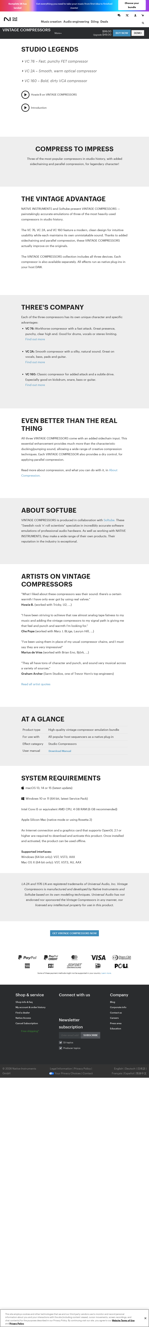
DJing (96, 20)
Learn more (106, 972)
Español (129, 1071)
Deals (105, 20)
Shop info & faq (24, 1000)
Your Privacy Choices (65, 1071)
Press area (115, 1021)
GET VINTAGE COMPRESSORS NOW (74, 931)
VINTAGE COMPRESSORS (26, 28)
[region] (74, 1318)
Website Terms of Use (123, 1320)
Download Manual (60, 749)
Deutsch (130, 1067)
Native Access (23, 1016)
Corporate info (118, 1005)
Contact (88, 1071)
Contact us (116, 1011)
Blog (112, 1000)
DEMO (138, 31)
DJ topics (68, 1041)
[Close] (145, 1318)
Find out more (35, 337)
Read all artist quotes (35, 682)
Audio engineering (77, 20)
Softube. (109, 518)
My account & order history (31, 1005)
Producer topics (71, 1046)
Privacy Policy (82, 1067)
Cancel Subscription (27, 1021)
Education (115, 1027)
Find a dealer (23, 1011)
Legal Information (61, 1067)
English (118, 1067)
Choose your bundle (133, 4)
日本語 (141, 1067)
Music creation (52, 20)
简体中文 (141, 1071)
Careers (114, 1016)
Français (117, 1071)
